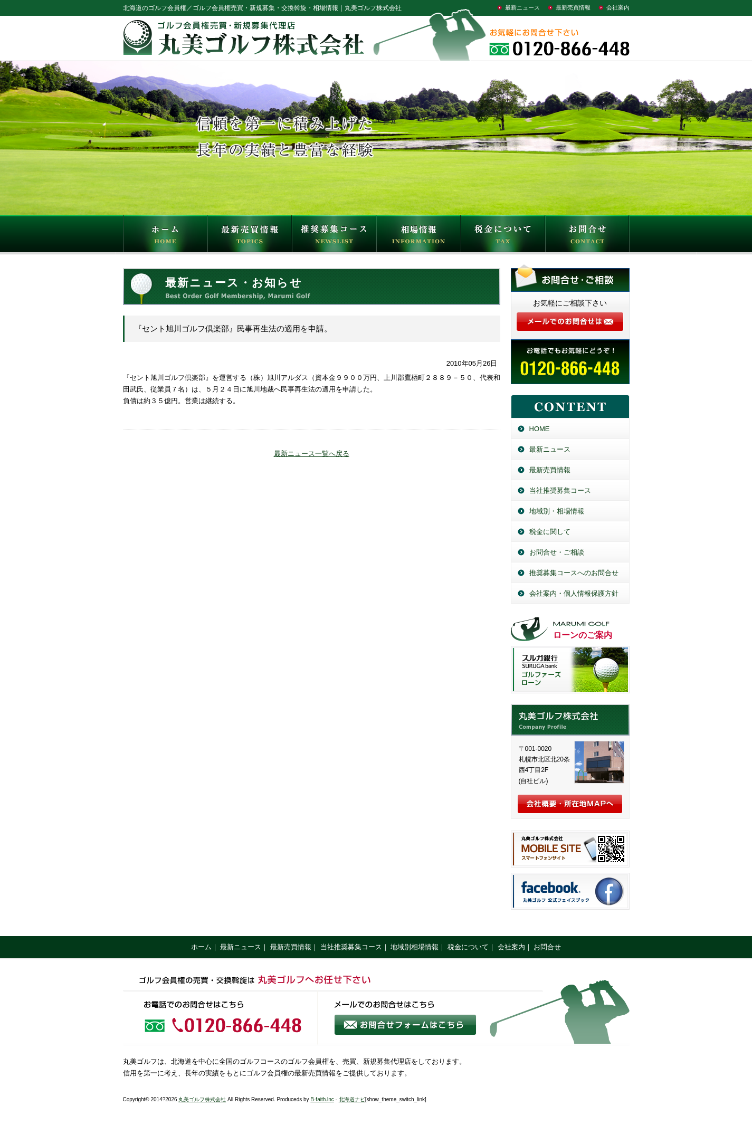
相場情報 (418, 236)
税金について (503, 236)
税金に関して (549, 532)
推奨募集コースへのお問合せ (573, 573)
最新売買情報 (573, 7)
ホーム (201, 947)
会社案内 (618, 7)
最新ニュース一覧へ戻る (311, 453)
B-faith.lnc (322, 1099)
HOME (165, 236)
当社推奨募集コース (560, 490)
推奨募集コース (334, 236)
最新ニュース (522, 7)
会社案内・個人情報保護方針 (573, 593)
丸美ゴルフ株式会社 (202, 1099)
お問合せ (587, 236)
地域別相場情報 (415, 947)
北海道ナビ (352, 1099)
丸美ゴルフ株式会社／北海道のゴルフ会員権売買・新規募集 (570, 720)
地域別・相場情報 (556, 511)
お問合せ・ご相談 (556, 552)
